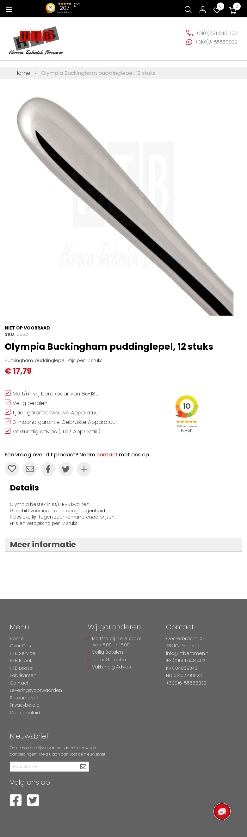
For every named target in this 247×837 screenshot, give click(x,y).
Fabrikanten (23, 675)
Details (24, 487)
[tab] (123, 488)
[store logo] (36, 38)
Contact (19, 683)
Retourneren (24, 698)
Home (22, 73)
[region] (221, 811)
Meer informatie (43, 544)
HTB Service (22, 653)
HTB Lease (21, 668)
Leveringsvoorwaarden (36, 690)
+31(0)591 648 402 (216, 33)
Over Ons (20, 646)
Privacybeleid (25, 705)
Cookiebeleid (25, 712)
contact (107, 454)
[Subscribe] (83, 767)
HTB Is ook (21, 660)
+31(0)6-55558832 (216, 42)
